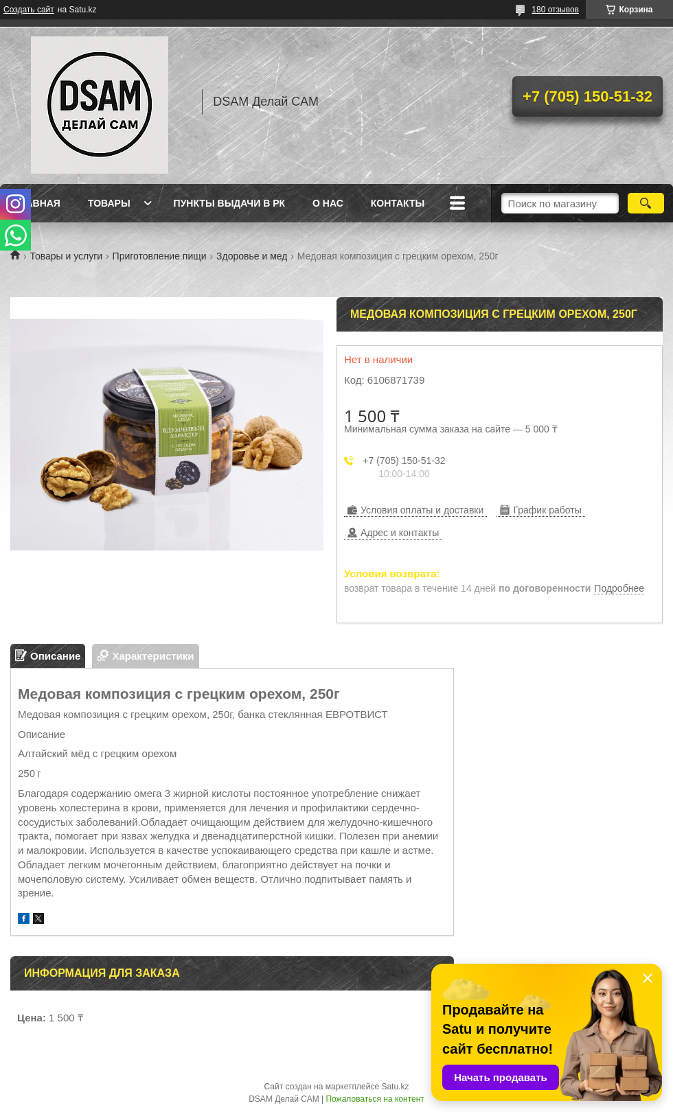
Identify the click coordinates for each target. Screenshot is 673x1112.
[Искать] (646, 203)
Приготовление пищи (160, 256)
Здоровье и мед (251, 256)
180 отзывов (555, 9)
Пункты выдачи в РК (229, 203)
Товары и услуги (66, 256)
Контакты (397, 203)
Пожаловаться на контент (375, 1099)
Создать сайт (28, 9)
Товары (109, 203)
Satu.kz (395, 1086)
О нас (327, 203)
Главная (37, 203)
